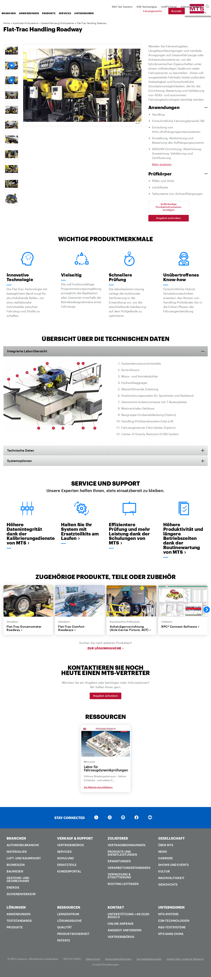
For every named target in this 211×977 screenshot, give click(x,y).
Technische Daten (22, 451)
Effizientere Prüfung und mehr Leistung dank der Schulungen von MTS (128, 537)
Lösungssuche (175, 10)
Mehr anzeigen (162, 164)
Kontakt (199, 10)
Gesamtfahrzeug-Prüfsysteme (57, 23)
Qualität (64, 929)
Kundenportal (69, 873)
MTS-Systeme (168, 916)
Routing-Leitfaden (123, 886)
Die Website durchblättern (98, 789)
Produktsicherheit (73, 936)
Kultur (164, 873)
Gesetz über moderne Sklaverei (89, 966)
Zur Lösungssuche (105, 650)
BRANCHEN (16, 841)
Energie (13, 890)
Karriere (165, 860)
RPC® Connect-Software (180, 629)
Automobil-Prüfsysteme (26, 23)
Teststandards (19, 923)
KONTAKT (116, 910)
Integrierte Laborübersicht (29, 351)
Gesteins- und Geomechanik (18, 881)
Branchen (35, 13)
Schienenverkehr (21, 896)
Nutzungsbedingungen (139, 961)
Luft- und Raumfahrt (24, 860)
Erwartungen (119, 863)
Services (91, 13)
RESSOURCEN (68, 910)
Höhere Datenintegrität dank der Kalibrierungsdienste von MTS (27, 535)
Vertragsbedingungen (126, 847)
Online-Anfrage (121, 926)
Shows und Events (173, 867)
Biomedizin (16, 867)
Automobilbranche (23, 847)
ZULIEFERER (118, 841)
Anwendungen (55, 13)
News (162, 854)
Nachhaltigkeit (171, 880)
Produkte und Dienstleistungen (122, 855)
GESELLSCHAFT (171, 841)
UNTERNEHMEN (171, 910)
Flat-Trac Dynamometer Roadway (24, 630)
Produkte (75, 13)
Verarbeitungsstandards (129, 870)
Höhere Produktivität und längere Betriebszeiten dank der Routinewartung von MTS (182, 539)
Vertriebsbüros (70, 847)
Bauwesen (15, 873)
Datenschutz (112, 961)
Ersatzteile (66, 867)
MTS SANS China (170, 936)
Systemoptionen (21, 462)
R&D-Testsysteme (172, 929)
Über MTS (165, 847)
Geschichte (168, 887)
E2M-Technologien (173, 923)
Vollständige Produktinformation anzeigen (168, 207)
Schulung (65, 860)
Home (6, 23)
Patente (63, 942)
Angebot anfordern (168, 218)
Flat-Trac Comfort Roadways (71, 630)
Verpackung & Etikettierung (119, 878)
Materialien (17, 854)
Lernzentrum (68, 916)
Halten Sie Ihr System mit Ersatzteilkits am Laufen (81, 532)
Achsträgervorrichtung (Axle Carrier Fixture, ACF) (130, 630)
